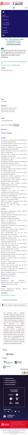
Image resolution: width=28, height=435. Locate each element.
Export (16, 125)
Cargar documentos (5, 15)
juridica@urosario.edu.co (16, 431)
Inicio (6, 39)
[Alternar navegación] (26, 7)
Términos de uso (15, 427)
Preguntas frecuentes (5, 31)
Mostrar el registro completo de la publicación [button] (14, 305)
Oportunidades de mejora (23, 427)
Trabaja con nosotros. (9, 415)
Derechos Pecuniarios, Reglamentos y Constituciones (14, 430)
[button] (13, 8)
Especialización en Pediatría (14, 42)
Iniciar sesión (18, 7)
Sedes (11, 427)
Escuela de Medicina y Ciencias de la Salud (14, 41)
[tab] (14, 300)
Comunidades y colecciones (5, 23)
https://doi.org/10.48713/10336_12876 (10, 65)
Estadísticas (5, 19)
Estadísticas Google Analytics (10, 300)
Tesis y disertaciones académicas (16, 39)
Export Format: (5, 125)
